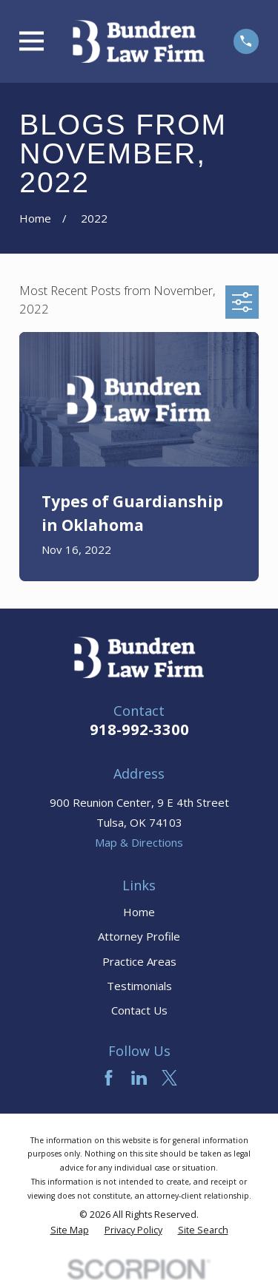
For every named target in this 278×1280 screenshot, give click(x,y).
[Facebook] (108, 1078)
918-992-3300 (139, 729)
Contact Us (139, 1010)
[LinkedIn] (139, 1078)
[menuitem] (69, 1230)
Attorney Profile (139, 936)
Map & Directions (139, 842)
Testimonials (139, 985)
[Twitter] (169, 1078)
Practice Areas (139, 961)
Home (139, 911)
